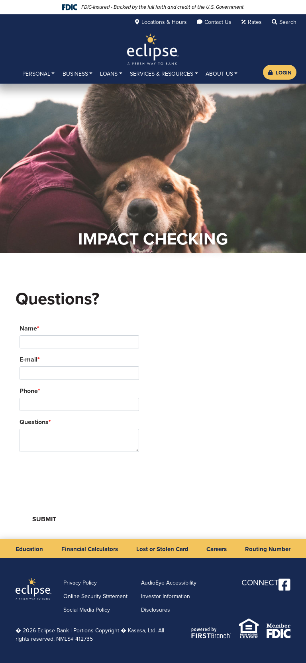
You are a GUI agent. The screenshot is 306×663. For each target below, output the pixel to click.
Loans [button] (109, 74)
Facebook (284, 584)
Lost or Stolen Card (162, 549)
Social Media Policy (86, 610)
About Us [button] (219, 74)
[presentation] (80, 476)
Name (28, 328)
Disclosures (155, 610)
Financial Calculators (89, 549)
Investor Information (165, 596)
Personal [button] (36, 74)
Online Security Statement (95, 596)
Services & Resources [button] (161, 74)
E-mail (28, 359)
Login (279, 72)
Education (29, 549)
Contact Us (217, 22)
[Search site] (284, 22)
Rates (255, 22)
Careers (216, 549)
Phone (29, 390)
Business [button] (75, 74)
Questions (34, 421)
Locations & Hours (164, 22)
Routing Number (267, 549)
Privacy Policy (80, 583)
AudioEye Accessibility (168, 583)
